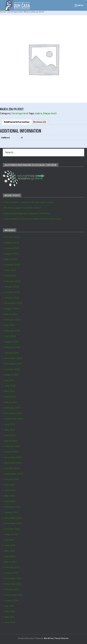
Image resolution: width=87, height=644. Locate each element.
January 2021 (12, 297)
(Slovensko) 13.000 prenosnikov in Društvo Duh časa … (34, 219)
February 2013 (12, 507)
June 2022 (10, 270)
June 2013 (10, 490)
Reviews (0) (39, 122)
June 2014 (10, 424)
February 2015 (12, 407)
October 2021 (12, 292)
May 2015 (10, 391)
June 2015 (10, 385)
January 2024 (12, 248)
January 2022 (12, 286)
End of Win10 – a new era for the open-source (29, 202)
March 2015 (11, 402)
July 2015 (10, 380)
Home (3, 12)
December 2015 (13, 358)
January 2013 (12, 512)
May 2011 (10, 617)
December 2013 (13, 457)
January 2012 (12, 573)
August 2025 (12, 242)
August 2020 (12, 308)
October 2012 (12, 529)
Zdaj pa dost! (50, 113)
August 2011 (11, 600)
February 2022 (12, 281)
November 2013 (13, 463)
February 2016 (12, 347)
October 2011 (12, 589)
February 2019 (12, 330)
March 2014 (11, 440)
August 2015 (12, 374)
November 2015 (13, 363)
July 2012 (10, 540)
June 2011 (10, 611)
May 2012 (10, 551)
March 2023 (11, 259)
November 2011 (13, 584)
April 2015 (10, 396)
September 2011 (14, 595)
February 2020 (12, 319)
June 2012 (10, 545)
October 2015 (12, 369)
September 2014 (14, 418)
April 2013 (10, 501)
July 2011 (9, 606)
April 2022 (10, 275)
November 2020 (13, 303)
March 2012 (11, 562)
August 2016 (12, 341)
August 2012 (12, 534)
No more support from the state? (23, 207)
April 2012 (10, 556)
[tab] (17, 122)
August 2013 (12, 479)
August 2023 (12, 253)
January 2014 (12, 451)
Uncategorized (15, 12)
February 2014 (12, 446)
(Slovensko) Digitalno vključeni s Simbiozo (27, 213)
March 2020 (11, 314)
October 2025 (12, 237)
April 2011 (10, 622)
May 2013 (10, 496)
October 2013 (12, 468)
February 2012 (12, 567)
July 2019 (10, 325)
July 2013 (10, 484)
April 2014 (10, 435)
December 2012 (13, 518)
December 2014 (13, 413)
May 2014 (10, 430)
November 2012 (13, 523)
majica (38, 113)
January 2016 (12, 352)
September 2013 (14, 474)
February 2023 (12, 264)
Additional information (16, 122)
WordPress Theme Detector (56, 638)
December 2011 (13, 578)
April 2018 (10, 336)
